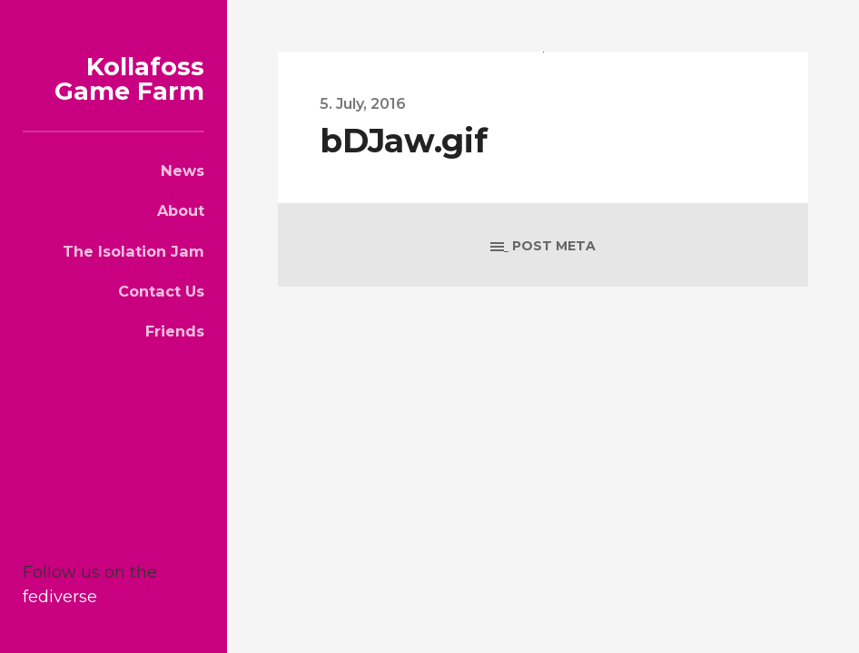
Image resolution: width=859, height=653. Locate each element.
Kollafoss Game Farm (129, 79)
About (180, 210)
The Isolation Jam (133, 251)
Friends (174, 331)
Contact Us (161, 291)
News (182, 170)
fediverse (60, 597)
